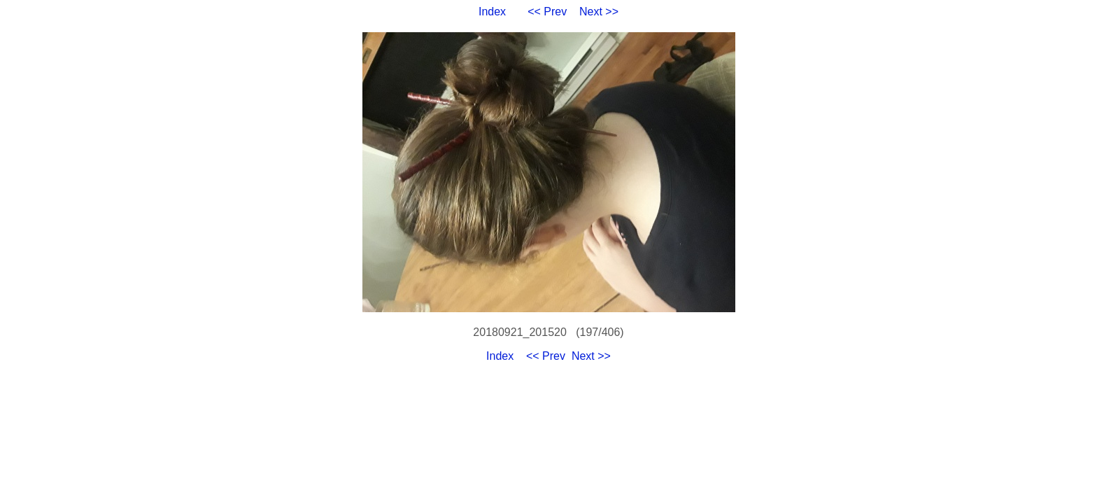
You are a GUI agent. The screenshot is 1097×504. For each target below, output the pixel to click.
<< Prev (547, 12)
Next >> (598, 12)
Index (492, 12)
